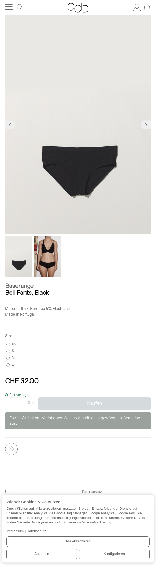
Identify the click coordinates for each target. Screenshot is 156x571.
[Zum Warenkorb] (147, 7)
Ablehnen (41, 554)
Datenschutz (36, 531)
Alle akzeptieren (78, 541)
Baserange (19, 286)
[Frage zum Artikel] (11, 449)
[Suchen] (20, 7)
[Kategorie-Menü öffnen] (9, 7)
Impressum (15, 531)
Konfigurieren (114, 554)
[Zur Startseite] (78, 8)
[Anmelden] (137, 7)
